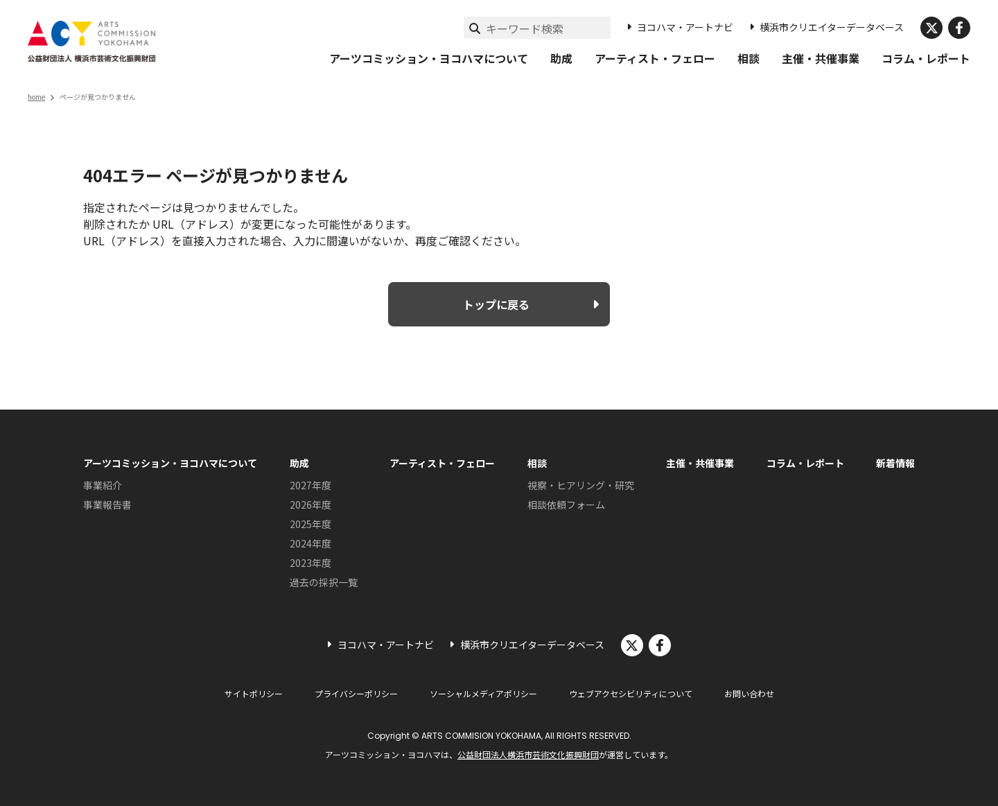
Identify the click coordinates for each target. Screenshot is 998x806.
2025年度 (310, 524)
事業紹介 (102, 485)
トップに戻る (496, 304)
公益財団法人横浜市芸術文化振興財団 (528, 754)
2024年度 (310, 543)
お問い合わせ (749, 693)
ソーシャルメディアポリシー (483, 693)
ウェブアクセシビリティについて (630, 693)
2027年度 (310, 485)
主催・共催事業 (820, 58)
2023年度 (310, 563)
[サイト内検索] (548, 28)
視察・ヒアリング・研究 (580, 485)
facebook (959, 28)
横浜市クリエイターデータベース (832, 27)
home (36, 96)
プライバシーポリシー (356, 693)
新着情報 (895, 463)
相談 (748, 58)
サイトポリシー (254, 693)
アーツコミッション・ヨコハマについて (428, 58)
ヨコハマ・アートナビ (685, 27)
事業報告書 (107, 504)
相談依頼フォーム (566, 504)
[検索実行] (475, 28)
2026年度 (310, 504)
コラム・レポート (926, 58)
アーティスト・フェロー (655, 58)
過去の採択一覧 (324, 582)
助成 (561, 58)
